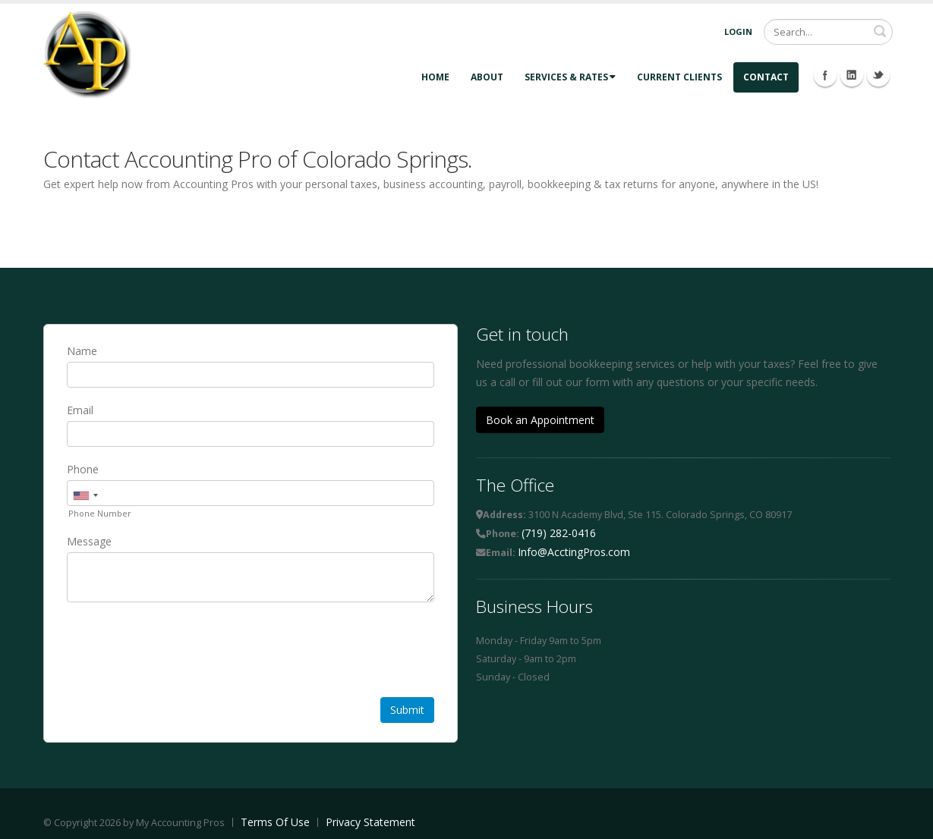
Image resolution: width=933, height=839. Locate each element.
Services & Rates (570, 77)
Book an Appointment (540, 420)
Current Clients (679, 77)
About (487, 77)
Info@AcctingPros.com (574, 552)
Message (89, 541)
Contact (766, 77)
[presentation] (182, 652)
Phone (83, 469)
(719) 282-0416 (559, 533)
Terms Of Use (275, 822)
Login (738, 31)
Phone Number (99, 513)
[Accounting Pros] (87, 53)
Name (82, 351)
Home (435, 77)
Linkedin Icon (851, 75)
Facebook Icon (825, 75)
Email (80, 410)
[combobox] (85, 495)
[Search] (828, 32)
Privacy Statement (370, 822)
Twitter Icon (878, 75)
